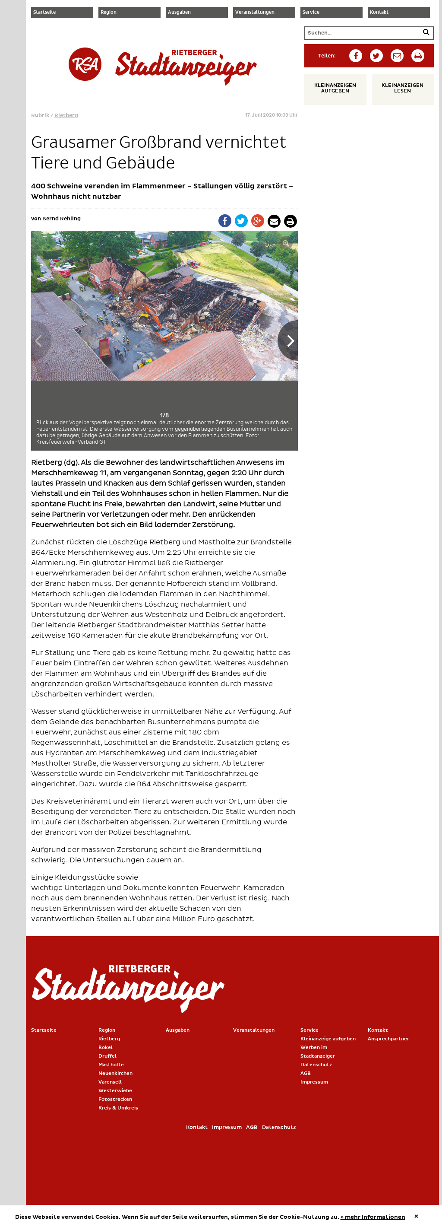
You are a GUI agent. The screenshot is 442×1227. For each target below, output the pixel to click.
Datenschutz (316, 1065)
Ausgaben (179, 12)
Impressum (314, 1082)
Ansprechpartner (388, 1039)
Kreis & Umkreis (118, 1108)
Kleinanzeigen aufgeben (332, 88)
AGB (305, 1073)
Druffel (107, 1056)
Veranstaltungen (255, 12)
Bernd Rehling (61, 219)
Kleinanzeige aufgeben (328, 1039)
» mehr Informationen (373, 1217)
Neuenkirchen (115, 1073)
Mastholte (111, 1065)
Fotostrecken (115, 1099)
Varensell (110, 1082)
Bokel (105, 1047)
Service (311, 12)
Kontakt (379, 12)
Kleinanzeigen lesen (399, 88)
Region (109, 12)
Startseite (44, 12)
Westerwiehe (115, 1090)
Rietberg (66, 115)
